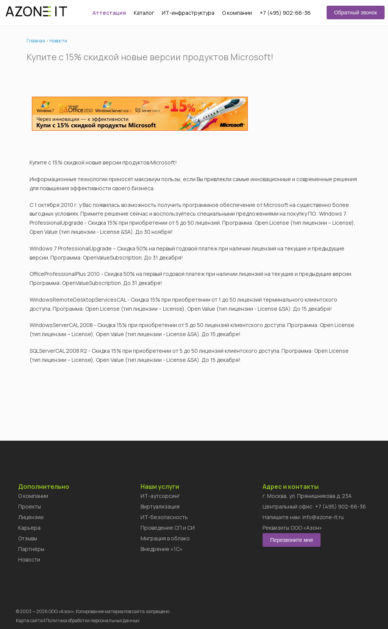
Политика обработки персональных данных (92, 620)
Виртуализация (160, 506)
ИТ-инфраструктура (188, 12)
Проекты (29, 506)
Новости (58, 41)
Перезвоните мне (291, 540)
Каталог (144, 12)
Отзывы (27, 538)
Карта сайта (29, 620)
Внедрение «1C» (162, 548)
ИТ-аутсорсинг (160, 495)
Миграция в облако (165, 538)
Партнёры (31, 548)
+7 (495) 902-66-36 (285, 12)
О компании (237, 12)
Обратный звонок (355, 12)
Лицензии (31, 517)
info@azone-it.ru (323, 517)
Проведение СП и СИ (168, 527)
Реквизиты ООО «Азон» (292, 527)
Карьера (29, 527)
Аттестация (109, 12)
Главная (36, 41)
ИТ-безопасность (164, 517)
